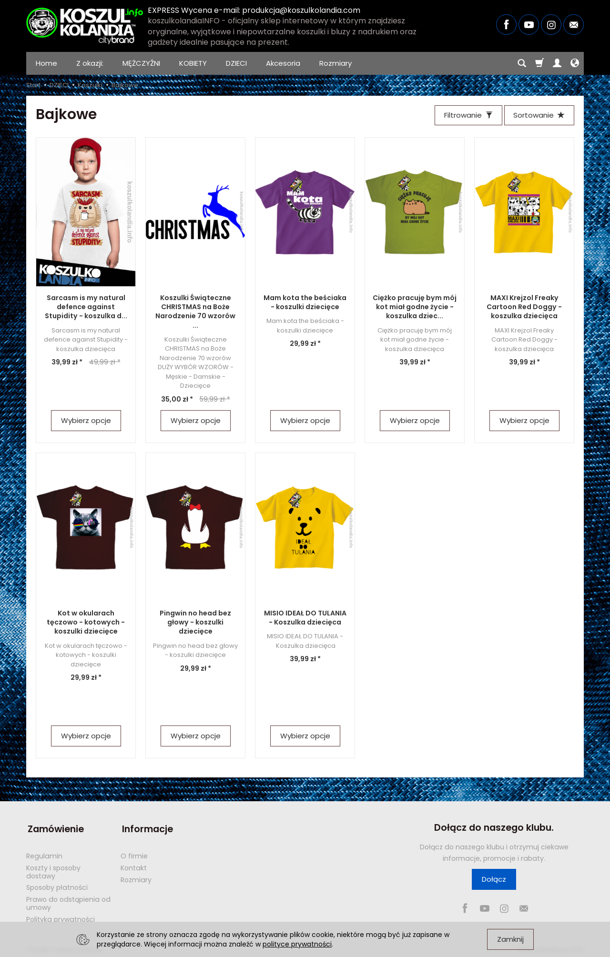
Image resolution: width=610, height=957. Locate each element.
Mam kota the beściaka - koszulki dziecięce (305, 303)
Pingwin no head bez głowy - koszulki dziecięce (195, 623)
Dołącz (494, 880)
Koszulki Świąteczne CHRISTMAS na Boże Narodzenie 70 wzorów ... (195, 312)
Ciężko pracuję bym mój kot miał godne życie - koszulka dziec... (415, 308)
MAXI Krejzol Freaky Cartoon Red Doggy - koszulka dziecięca (524, 308)
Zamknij (510, 939)
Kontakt (134, 865)
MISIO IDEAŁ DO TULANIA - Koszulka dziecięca (305, 618)
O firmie (134, 853)
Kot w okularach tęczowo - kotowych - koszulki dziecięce (86, 623)
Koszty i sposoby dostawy (53, 869)
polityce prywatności (297, 944)
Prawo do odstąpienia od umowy (68, 901)
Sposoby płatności (57, 885)
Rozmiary (335, 63)
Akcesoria (283, 63)
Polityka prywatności (60, 917)
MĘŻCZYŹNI (141, 63)
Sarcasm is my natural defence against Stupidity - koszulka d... (86, 308)
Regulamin (44, 853)
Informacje (146, 829)
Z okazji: (89, 63)
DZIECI (236, 63)
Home (46, 63)
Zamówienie (54, 829)
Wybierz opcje (86, 421)
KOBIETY (193, 63)
